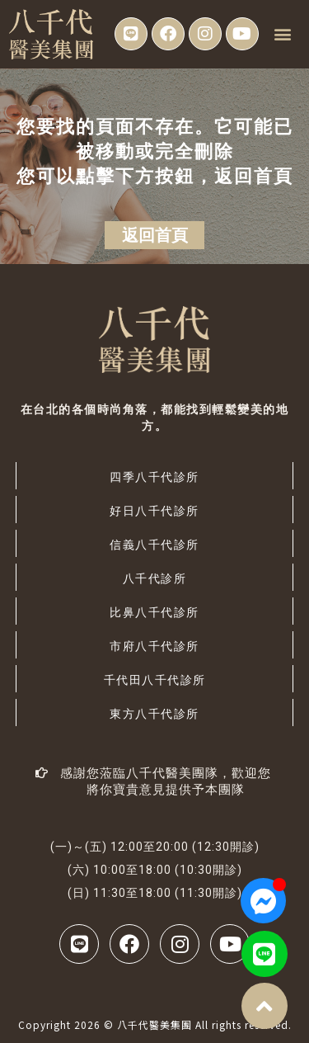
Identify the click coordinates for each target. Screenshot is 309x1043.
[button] (282, 34)
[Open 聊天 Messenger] (263, 900)
